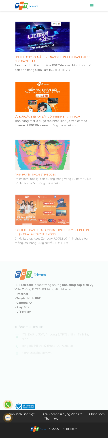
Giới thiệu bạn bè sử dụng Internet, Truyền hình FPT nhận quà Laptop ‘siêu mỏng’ (52, 236)
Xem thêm (62, 70)
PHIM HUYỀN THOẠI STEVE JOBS (35, 178)
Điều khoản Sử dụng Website (62, 414)
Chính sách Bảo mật (20, 414)
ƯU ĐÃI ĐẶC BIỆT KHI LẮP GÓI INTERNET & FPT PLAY (47, 116)
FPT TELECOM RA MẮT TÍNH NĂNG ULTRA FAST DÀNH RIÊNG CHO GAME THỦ (53, 59)
